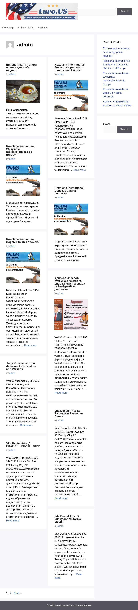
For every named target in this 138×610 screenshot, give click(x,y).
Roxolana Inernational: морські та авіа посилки (22, 241)
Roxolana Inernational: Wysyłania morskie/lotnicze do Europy (21, 150)
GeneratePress (83, 605)
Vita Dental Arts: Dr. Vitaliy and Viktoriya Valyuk (67, 519)
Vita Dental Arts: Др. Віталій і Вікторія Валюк (23, 445)
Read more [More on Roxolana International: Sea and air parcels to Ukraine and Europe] (79, 169)
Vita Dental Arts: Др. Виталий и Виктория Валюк (68, 413)
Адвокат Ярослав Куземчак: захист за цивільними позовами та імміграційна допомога (69, 284)
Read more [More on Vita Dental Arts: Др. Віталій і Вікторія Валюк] (12, 520)
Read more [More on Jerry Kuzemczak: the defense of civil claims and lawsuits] (26, 425)
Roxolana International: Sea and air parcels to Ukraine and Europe (69, 67)
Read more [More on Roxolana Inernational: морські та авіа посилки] (30, 345)
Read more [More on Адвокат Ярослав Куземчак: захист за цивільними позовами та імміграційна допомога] (60, 392)
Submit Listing (26, 27)
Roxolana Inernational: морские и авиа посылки (69, 190)
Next (18, 593)
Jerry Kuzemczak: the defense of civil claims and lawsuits (21, 366)
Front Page (8, 27)
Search (124, 11)
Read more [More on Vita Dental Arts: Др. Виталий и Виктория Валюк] (60, 498)
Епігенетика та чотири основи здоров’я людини (21, 67)
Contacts (43, 27)
